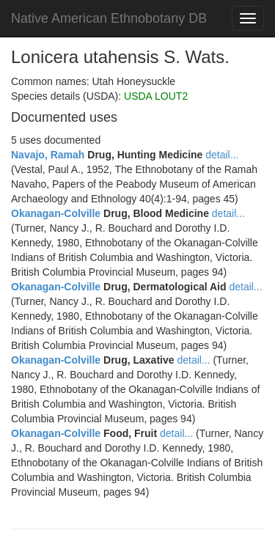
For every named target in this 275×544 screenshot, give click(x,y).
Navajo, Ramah (47, 155)
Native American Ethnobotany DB (109, 18)
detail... (221, 155)
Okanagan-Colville (55, 213)
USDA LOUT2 (156, 96)
